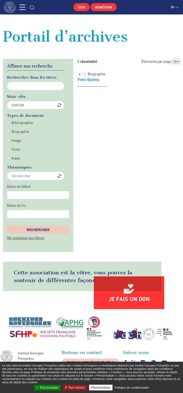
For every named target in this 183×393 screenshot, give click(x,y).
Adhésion (103, 7)
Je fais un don (129, 298)
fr (174, 7)
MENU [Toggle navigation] (23, 7)
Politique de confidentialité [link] (131, 387)
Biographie (20, 131)
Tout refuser (75, 387)
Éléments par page (156, 61)
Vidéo (15, 158)
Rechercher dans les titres (31, 77)
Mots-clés (16, 96)
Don (81, 7)
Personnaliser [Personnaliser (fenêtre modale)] (101, 387)
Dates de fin (16, 205)
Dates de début (19, 186)
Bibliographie (22, 122)
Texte (15, 149)
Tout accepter (47, 387)
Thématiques (19, 167)
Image (16, 140)
